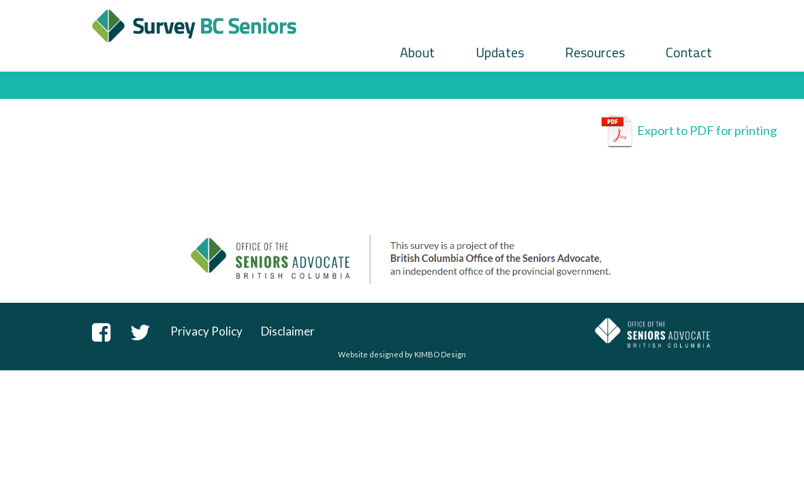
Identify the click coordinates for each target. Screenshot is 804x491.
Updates (500, 52)
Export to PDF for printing (688, 131)
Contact (689, 52)
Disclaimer (288, 331)
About (417, 52)
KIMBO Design (440, 354)
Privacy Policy (206, 331)
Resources (595, 52)
